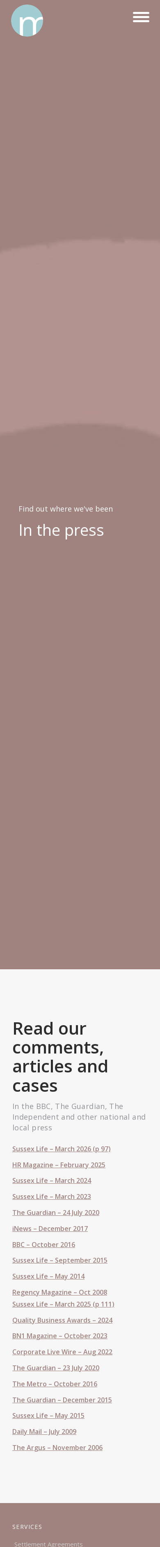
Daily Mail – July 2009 (44, 1431)
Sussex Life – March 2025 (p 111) (63, 1304)
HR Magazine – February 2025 (58, 1164)
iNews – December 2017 (50, 1228)
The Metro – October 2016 (54, 1383)
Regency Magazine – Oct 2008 (59, 1292)
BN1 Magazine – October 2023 (59, 1335)
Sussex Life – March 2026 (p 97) (61, 1148)
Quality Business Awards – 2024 (62, 1320)
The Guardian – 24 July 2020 (55, 1212)
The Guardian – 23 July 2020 (55, 1367)
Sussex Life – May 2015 (48, 1415)
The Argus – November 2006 (57, 1447)
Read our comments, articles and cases (60, 1056)
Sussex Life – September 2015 (59, 1260)
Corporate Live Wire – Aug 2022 (62, 1351)
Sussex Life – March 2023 (51, 1196)
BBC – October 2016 (43, 1244)
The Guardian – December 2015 (62, 1399)
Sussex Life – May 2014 (48, 1276)
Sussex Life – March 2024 (51, 1180)
